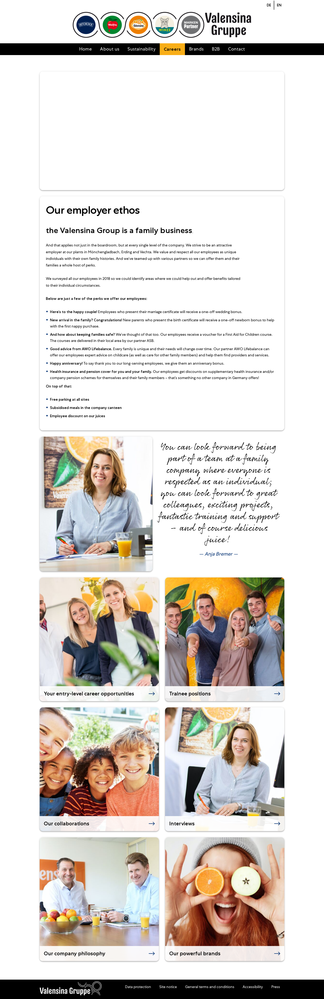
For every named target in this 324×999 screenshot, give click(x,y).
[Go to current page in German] (269, 5)
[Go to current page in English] (279, 5)
